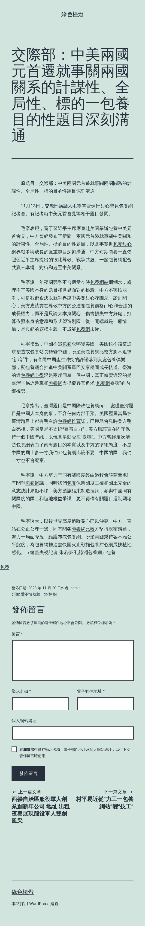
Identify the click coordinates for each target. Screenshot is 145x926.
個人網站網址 (24, 720)
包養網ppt (95, 405)
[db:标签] (49, 594)
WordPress (39, 903)
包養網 (115, 259)
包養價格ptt (97, 305)
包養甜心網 (101, 544)
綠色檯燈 (72, 14)
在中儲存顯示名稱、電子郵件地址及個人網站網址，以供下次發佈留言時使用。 (74, 753)
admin (75, 588)
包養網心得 (32, 375)
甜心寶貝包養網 (116, 205)
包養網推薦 (69, 421)
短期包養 (108, 251)
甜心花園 (94, 297)
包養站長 (39, 351)
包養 (113, 228)
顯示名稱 (21, 691)
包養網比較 (97, 351)
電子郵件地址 (91, 691)
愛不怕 (26, 594)
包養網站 (99, 282)
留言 (17, 634)
